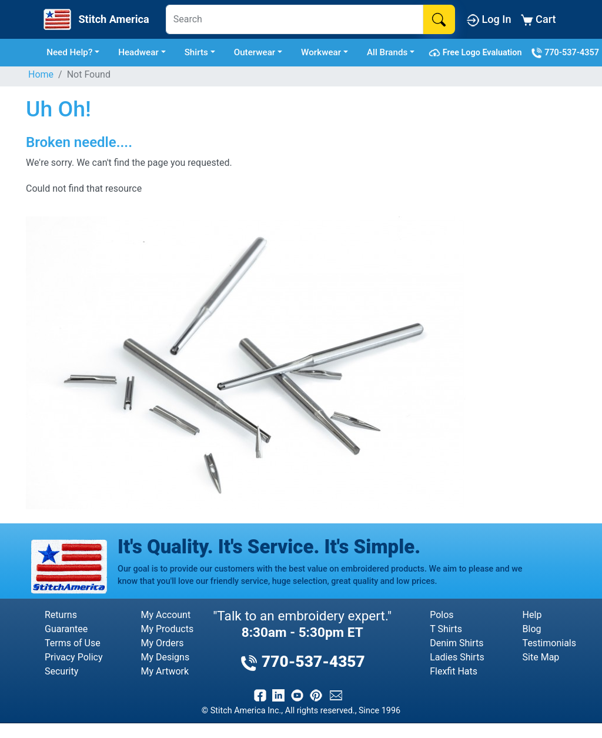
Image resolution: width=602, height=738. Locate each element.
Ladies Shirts (457, 657)
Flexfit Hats (453, 671)
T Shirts (446, 629)
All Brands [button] (387, 52)
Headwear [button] (138, 52)
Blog (532, 629)
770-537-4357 (565, 53)
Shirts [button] (196, 52)
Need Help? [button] (69, 52)
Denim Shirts (456, 643)
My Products (167, 629)
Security (61, 671)
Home (40, 74)
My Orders (162, 643)
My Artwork (165, 671)
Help (532, 614)
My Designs (165, 657)
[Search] (294, 19)
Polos (441, 614)
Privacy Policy (74, 657)
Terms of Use (73, 643)
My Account (165, 614)
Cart (538, 19)
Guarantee (66, 629)
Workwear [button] (321, 52)
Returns (61, 614)
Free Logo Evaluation (477, 53)
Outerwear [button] (255, 52)
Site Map (541, 657)
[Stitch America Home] (95, 19)
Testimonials (549, 643)
